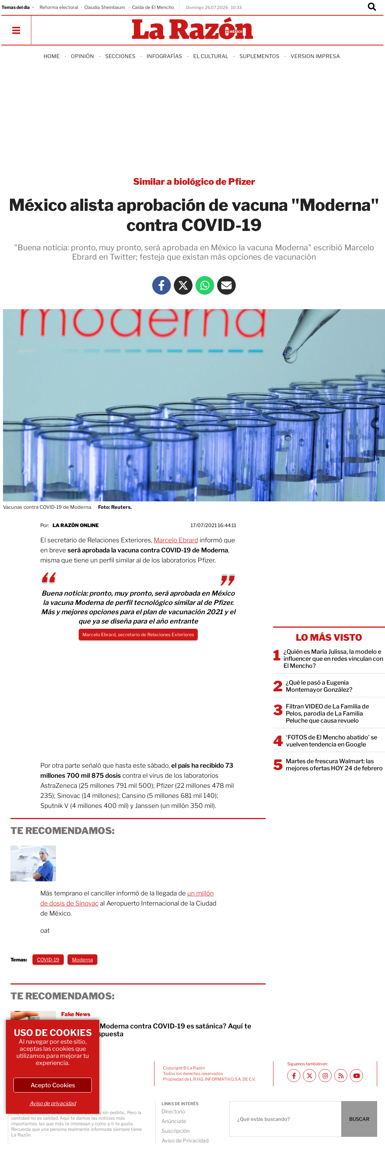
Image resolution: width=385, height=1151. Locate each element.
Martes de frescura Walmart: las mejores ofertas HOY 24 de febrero (334, 765)
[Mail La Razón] (226, 285)
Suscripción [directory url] (176, 1131)
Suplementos (259, 56)
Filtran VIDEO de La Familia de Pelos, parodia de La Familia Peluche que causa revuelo (327, 713)
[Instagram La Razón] (325, 1075)
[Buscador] (372, 7)
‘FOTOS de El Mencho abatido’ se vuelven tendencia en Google (331, 741)
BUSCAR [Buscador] (359, 1119)
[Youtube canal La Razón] (356, 1075)
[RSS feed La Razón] (340, 1075)
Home (52, 56)
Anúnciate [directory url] (174, 1121)
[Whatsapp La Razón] (204, 285)
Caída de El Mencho (153, 7)
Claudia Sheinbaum (105, 7)
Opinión (82, 56)
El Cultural (210, 56)
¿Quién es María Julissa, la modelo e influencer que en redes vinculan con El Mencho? (333, 658)
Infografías (164, 56)
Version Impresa (315, 56)
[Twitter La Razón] (183, 285)
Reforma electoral (59, 7)
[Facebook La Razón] (161, 285)
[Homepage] (192, 29)
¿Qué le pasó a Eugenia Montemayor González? (319, 686)
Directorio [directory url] (173, 1111)
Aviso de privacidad (52, 1103)
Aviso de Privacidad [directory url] (185, 1140)
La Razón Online (76, 525)
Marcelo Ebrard (176, 540)
